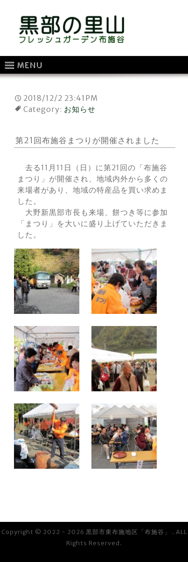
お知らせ (80, 109)
